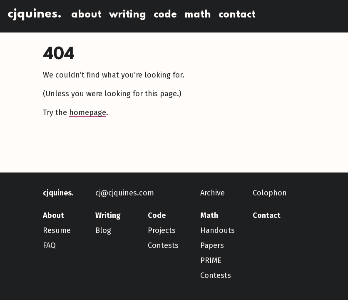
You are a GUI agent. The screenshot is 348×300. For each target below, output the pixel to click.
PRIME (210, 260)
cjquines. (34, 14)
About (86, 15)
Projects (162, 230)
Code (165, 15)
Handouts (217, 230)
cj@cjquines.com (124, 193)
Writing (127, 15)
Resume (57, 230)
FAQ (49, 245)
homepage (87, 112)
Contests (163, 245)
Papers (212, 245)
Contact (237, 15)
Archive (212, 193)
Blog (103, 230)
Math (197, 15)
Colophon (270, 193)
